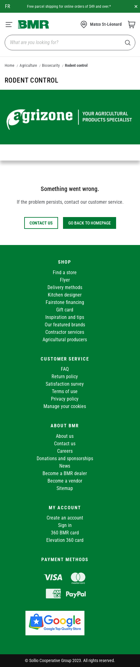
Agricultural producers (65, 340)
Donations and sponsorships (65, 458)
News (64, 466)
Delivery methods (64, 287)
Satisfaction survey (65, 384)
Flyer (65, 280)
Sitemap (64, 488)
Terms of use (65, 391)
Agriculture (28, 65)
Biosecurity (51, 65)
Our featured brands (65, 325)
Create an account (65, 518)
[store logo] (33, 24)
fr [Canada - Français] (7, 6)
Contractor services (64, 332)
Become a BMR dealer (65, 473)
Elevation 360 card (65, 540)
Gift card (64, 310)
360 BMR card (65, 533)
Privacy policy (65, 399)
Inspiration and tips (64, 317)
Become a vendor (64, 481)
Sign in (65, 525)
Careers (65, 451)
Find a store (65, 272)
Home (9, 65)
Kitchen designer (65, 295)
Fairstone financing (65, 302)
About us (65, 436)
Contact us (64, 444)
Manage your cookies (64, 406)
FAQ (65, 369)
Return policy (65, 376)
